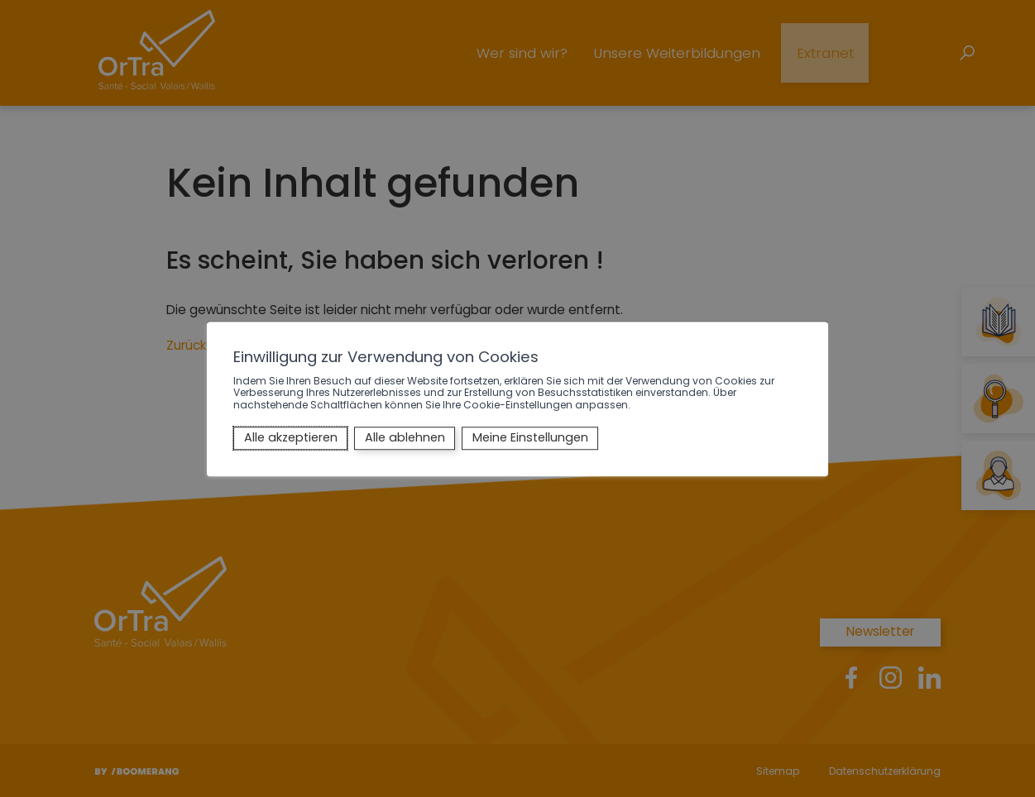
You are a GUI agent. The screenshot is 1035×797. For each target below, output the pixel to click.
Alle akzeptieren (291, 438)
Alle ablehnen (405, 438)
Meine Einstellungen (530, 438)
